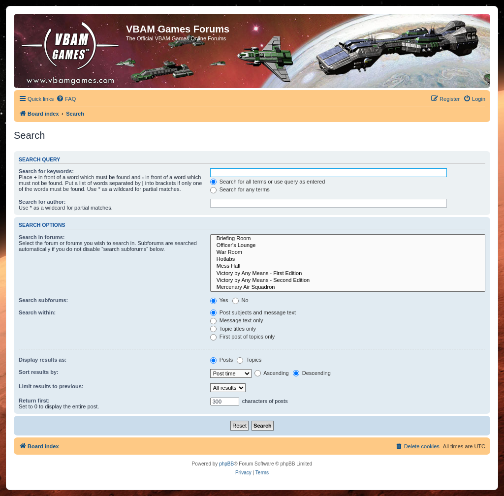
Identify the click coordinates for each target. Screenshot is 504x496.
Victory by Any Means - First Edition (347, 273)
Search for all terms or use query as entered (267, 182)
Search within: (37, 312)
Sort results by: (39, 372)
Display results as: (42, 360)
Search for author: (42, 202)
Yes (219, 300)
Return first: (34, 400)
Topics (249, 360)
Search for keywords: (46, 171)
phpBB (226, 463)
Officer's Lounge (347, 245)
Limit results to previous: (51, 386)
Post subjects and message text (253, 312)
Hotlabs (347, 259)
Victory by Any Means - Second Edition (347, 280)
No (240, 300)
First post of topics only (242, 337)
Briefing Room (347, 238)
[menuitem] (66, 99)
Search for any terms (240, 189)
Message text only (236, 320)
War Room (347, 252)
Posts (221, 360)
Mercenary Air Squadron (347, 287)
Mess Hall (347, 266)
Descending (312, 373)
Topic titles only (233, 329)
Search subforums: (43, 300)
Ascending (271, 373)
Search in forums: (42, 237)
